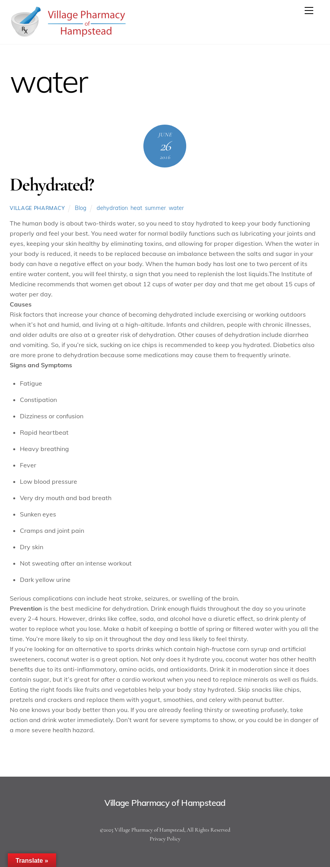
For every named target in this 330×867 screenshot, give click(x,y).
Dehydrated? (52, 184)
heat (136, 207)
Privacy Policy (165, 838)
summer (155, 207)
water (176, 207)
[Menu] (309, 10)
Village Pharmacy (37, 208)
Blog (80, 207)
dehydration (112, 207)
